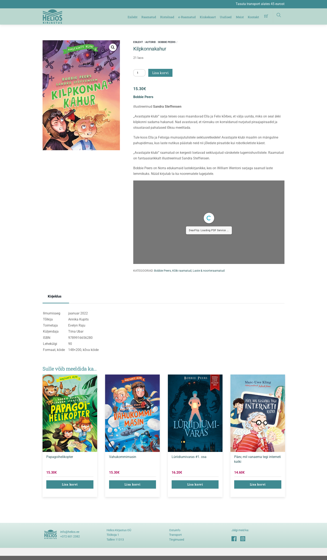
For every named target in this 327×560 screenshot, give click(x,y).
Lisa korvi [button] (70, 484)
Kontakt (253, 17)
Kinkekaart (208, 17)
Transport (175, 534)
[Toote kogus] (139, 72)
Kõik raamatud (181, 270)
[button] (113, 47)
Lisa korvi (160, 73)
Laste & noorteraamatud (209, 270)
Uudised (226, 17)
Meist (240, 17)
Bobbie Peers (166, 42)
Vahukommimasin (122, 457)
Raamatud (148, 17)
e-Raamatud (187, 17)
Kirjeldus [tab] (55, 296)
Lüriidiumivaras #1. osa (189, 457)
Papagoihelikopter (59, 457)
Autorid (150, 42)
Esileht (132, 17)
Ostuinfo (174, 530)
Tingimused (176, 539)
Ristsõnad (167, 17)
